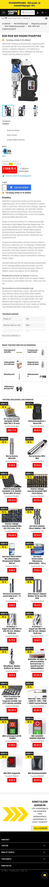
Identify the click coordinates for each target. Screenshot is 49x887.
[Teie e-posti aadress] (32, 828)
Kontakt (5, 839)
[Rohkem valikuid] (45, 875)
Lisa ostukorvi (19, 187)
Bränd (4, 146)
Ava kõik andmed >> (11, 335)
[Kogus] (4, 187)
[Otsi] (28, 12)
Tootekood (6, 121)
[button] (16, 176)
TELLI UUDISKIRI (40, 828)
